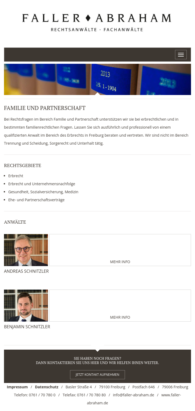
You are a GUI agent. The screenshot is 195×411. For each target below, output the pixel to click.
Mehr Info (120, 261)
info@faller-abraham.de (133, 394)
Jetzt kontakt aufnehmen (97, 374)
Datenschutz (46, 386)
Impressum (17, 386)
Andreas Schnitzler (26, 271)
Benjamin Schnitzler (27, 327)
